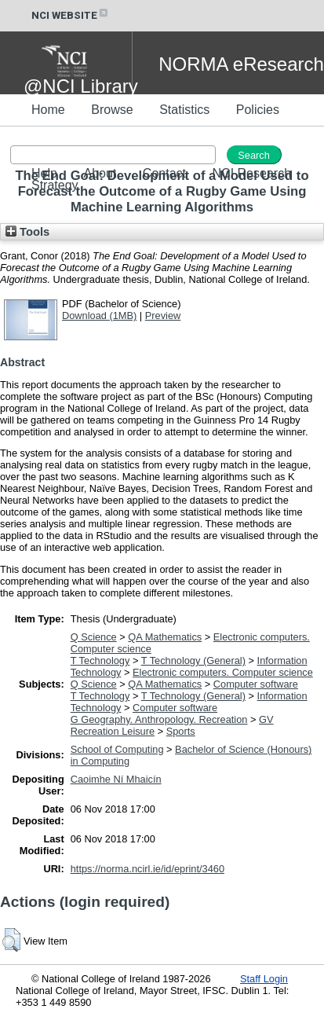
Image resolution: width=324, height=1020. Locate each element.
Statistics (184, 109)
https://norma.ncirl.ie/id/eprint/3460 (147, 869)
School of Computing (117, 749)
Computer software (255, 684)
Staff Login (264, 979)
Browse (112, 109)
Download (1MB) (99, 315)
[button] (11, 940)
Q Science (94, 637)
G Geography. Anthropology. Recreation (159, 719)
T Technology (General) (193, 660)
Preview (163, 315)
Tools (27, 232)
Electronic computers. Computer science (223, 672)
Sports (180, 731)
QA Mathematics (165, 637)
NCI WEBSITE (70, 15)
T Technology (100, 660)
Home (48, 109)
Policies (257, 109)
